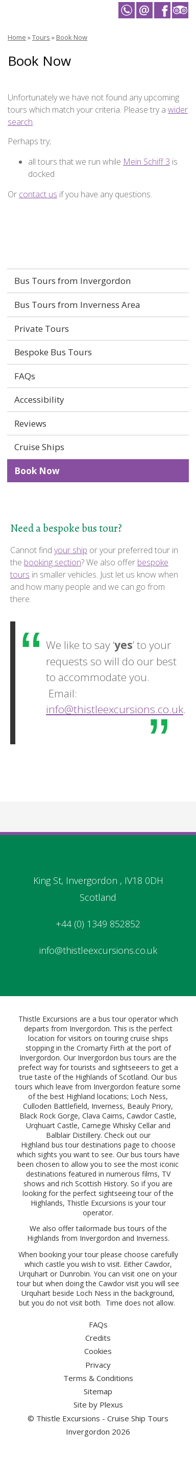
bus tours (129, 1228)
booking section (52, 562)
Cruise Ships (39, 447)
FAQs (24, 376)
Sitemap (98, 1391)
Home (17, 37)
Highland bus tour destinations (71, 1145)
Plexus (111, 1404)
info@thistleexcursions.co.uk (114, 709)
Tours (41, 37)
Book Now (71, 37)
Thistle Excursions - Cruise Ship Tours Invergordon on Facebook (162, 10)
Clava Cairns (102, 1116)
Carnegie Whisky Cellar (119, 1125)
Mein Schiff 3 (146, 161)
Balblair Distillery (73, 1135)
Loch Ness (148, 1096)
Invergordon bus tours (114, 1057)
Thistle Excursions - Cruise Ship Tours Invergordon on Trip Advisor (180, 10)
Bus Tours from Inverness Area (77, 304)
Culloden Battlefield (55, 1106)
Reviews (30, 423)
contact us (38, 194)
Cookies (98, 1351)
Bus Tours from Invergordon (72, 281)
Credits (98, 1338)
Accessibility (39, 399)
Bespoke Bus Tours (53, 352)
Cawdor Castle (151, 1116)
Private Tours (41, 328)
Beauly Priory (149, 1106)
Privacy (98, 1365)
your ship (70, 550)
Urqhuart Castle (52, 1125)
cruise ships (149, 1038)
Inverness (107, 1106)
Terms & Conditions (98, 1378)
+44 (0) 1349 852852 (98, 924)
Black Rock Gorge (48, 1116)
